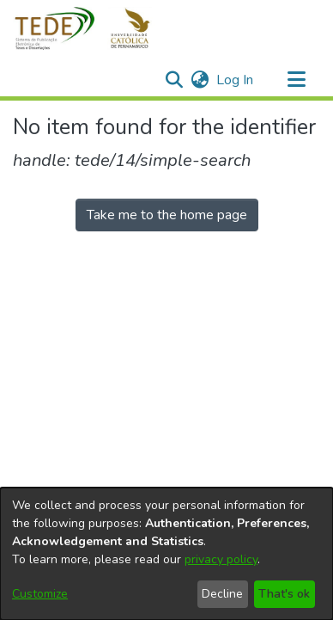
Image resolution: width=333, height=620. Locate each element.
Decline (222, 594)
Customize (40, 594)
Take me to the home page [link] (167, 215)
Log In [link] (235, 80)
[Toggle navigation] (296, 80)
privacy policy (221, 559)
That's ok (284, 594)
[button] (92, 28)
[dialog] (166, 554)
